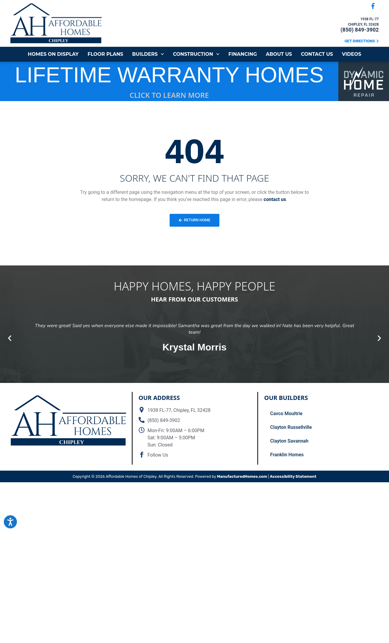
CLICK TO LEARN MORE (169, 95)
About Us (279, 54)
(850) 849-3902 (359, 30)
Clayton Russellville (291, 427)
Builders (148, 54)
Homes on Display (53, 54)
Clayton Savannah (289, 441)
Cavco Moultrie (286, 413)
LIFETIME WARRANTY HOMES (169, 75)
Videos (351, 54)
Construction (196, 54)
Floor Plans (105, 54)
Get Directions (360, 41)
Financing (242, 54)
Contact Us (317, 54)
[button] (9, 338)
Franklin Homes (286, 454)
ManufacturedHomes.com (242, 476)
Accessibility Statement (293, 476)
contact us (275, 199)
